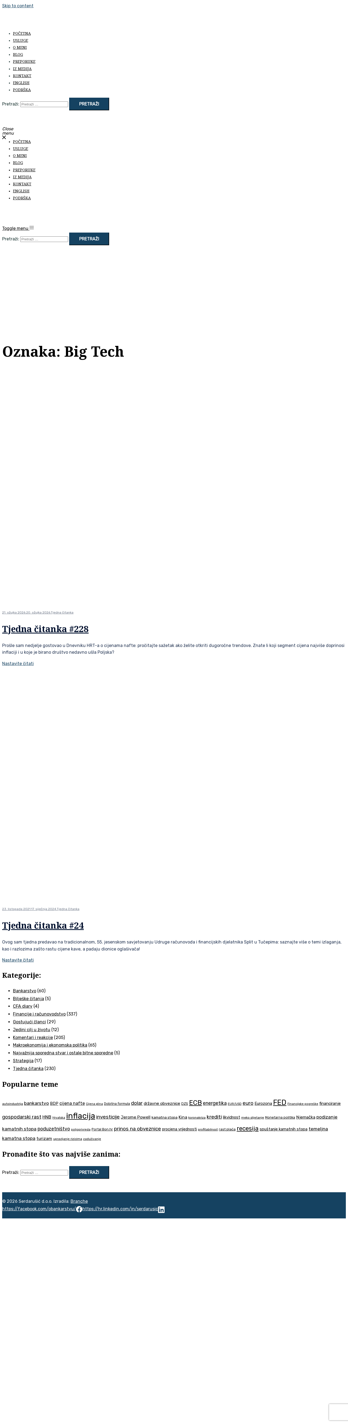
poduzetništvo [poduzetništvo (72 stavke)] (54, 1129)
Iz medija (22, 68)
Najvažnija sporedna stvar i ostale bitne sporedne (63, 1052)
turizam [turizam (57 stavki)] (44, 1138)
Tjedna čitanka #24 (43, 925)
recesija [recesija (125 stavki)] (248, 1128)
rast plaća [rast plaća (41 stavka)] (227, 1129)
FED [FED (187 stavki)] (279, 1102)
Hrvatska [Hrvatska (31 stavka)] (58, 1117)
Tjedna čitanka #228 (45, 629)
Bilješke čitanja (28, 998)
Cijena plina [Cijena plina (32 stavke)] (94, 1104)
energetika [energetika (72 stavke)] (215, 1103)
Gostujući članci (29, 1021)
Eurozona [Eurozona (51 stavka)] (263, 1103)
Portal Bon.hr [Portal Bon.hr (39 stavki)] (102, 1129)
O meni (20, 47)
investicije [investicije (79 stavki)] (108, 1117)
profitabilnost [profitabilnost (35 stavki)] (208, 1129)
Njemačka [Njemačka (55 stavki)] (305, 1117)
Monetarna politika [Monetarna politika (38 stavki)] (280, 1117)
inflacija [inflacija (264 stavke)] (80, 1115)
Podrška (22, 89)
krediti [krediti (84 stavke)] (214, 1117)
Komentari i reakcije (33, 1037)
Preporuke (24, 61)
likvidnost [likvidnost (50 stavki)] (231, 1117)
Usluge (20, 40)
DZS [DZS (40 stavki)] (184, 1104)
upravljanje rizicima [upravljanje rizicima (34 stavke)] (67, 1139)
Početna (22, 33)
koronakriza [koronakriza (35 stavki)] (197, 1117)
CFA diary (22, 1006)
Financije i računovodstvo (39, 1014)
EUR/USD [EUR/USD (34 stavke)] (235, 1104)
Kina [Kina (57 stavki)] (183, 1117)
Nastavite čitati (18, 663)
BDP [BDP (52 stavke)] (54, 1103)
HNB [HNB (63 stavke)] (46, 1117)
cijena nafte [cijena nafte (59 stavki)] (72, 1103)
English (21, 82)
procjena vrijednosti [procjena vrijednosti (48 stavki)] (179, 1129)
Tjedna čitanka (62, 612)
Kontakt (22, 75)
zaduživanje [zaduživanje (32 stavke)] (92, 1139)
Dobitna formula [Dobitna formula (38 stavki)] (117, 1104)
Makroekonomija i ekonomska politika (50, 1045)
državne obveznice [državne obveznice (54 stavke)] (162, 1103)
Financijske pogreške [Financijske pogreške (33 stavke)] (302, 1104)
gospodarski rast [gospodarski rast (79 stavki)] (21, 1117)
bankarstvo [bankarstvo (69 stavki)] (36, 1103)
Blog (18, 54)
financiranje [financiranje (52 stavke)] (330, 1103)
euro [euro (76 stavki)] (248, 1103)
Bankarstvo (24, 990)
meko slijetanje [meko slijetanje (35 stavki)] (252, 1117)
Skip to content (18, 5)
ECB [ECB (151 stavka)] (195, 1102)
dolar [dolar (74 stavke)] (137, 1103)
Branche (79, 1201)
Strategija (23, 1060)
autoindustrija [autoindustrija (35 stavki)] (12, 1104)
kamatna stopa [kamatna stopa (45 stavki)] (165, 1117)
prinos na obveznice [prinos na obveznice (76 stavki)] (137, 1129)
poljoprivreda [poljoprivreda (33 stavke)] (81, 1129)
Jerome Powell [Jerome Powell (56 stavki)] (135, 1117)
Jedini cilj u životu (31, 1029)
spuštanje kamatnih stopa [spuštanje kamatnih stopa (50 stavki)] (283, 1129)
